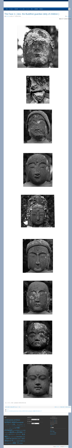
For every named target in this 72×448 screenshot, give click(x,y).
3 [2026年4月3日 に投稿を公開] (54, 419)
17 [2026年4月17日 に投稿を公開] (54, 422)
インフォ (27, 8)
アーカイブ (29, 423)
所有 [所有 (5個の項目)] (20, 430)
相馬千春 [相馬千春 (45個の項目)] (8, 438)
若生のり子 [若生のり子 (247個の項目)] (9, 441)
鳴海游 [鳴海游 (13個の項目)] (21, 443)
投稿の (52, 431)
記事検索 (36, 8)
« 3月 (51, 425)
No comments (68, 16)
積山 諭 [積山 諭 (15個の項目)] (17, 438)
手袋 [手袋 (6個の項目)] (21, 430)
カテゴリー (29, 419)
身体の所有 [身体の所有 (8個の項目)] (10, 443)
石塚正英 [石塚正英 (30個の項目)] (13, 438)
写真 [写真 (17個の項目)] (15, 427)
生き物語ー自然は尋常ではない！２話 (12, 407)
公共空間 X (58, 446)
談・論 (11, 8)
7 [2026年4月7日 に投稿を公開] (51, 420)
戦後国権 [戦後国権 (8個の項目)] (17, 430)
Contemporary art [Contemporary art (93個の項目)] (10, 420)
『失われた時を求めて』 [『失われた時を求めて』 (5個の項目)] (19, 424)
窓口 (32, 8)
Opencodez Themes (67, 446)
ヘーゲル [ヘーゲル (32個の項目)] (18, 425)
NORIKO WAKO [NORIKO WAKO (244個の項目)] (11, 422)
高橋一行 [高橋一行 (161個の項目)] (16, 443)
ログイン (51, 429)
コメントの (53, 432)
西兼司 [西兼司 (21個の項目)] (21, 440)
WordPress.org (53, 434)
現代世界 (16, 8)
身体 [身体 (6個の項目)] (6, 443)
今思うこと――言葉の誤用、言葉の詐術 (62, 407)
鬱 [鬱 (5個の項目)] (19, 443)
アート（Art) (22, 8)
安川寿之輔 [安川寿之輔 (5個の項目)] (14, 430)
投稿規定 (41, 8)
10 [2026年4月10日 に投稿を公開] (54, 420)
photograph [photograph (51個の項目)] (20, 422)
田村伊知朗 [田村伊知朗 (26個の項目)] (19, 436)
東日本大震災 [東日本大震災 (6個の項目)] (7, 432)
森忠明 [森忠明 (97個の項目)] (12, 432)
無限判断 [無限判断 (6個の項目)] (15, 432)
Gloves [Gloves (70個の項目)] (18, 420)
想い (7, 8)
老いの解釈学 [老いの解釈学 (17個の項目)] (22, 438)
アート (8, 409)
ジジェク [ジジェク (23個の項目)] (13, 425)
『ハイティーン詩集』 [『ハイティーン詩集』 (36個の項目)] (10, 424)
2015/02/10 (7, 16)
